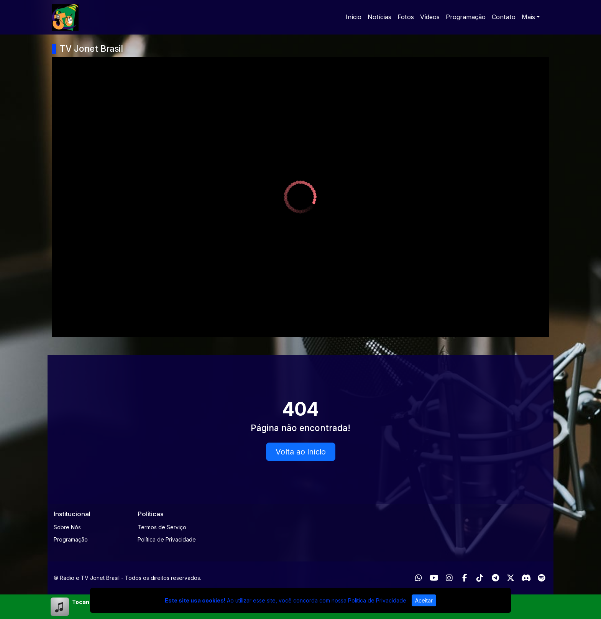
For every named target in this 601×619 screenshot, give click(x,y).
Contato (504, 17)
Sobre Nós (67, 527)
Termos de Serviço (162, 527)
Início (353, 17)
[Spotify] (541, 578)
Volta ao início (301, 451)
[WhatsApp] (418, 578)
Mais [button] (528, 17)
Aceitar (424, 600)
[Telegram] (495, 578)
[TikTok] (479, 578)
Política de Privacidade (167, 539)
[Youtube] (434, 578)
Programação (466, 17)
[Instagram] (449, 578)
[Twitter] (510, 578)
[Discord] (526, 578)
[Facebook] (464, 578)
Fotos (405, 17)
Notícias (379, 17)
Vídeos (430, 17)
